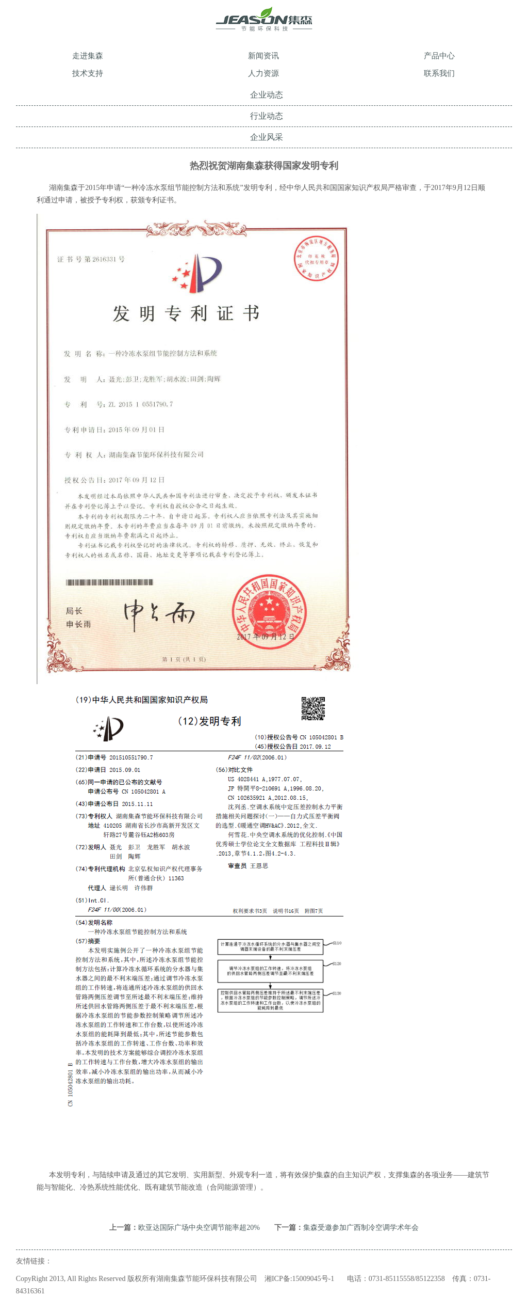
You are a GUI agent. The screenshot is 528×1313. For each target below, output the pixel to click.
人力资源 (263, 73)
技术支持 (87, 73)
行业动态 (266, 116)
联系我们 (439, 73)
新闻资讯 (263, 56)
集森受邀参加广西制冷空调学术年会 (361, 1227)
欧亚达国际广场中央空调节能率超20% (199, 1227)
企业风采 (266, 137)
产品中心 (439, 56)
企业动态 (266, 94)
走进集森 (87, 56)
